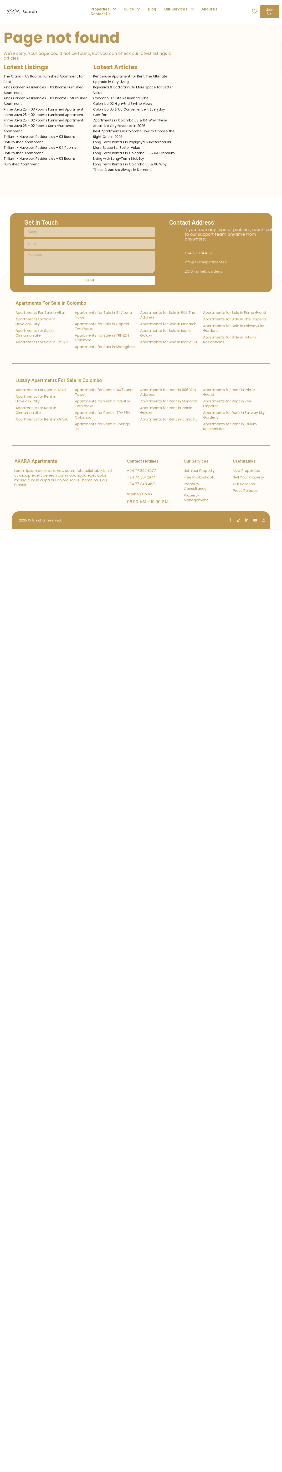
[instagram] (263, 520)
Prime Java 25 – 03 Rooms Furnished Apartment (43, 109)
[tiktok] (238, 520)
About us (209, 9)
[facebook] (230, 520)
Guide (129, 9)
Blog (152, 9)
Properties (100, 9)
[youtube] (255, 520)
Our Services (175, 9)
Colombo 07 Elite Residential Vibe (121, 98)
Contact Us (101, 14)
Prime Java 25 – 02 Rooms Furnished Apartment (43, 114)
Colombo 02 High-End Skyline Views (122, 103)
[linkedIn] (247, 520)
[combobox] (63, 12)
